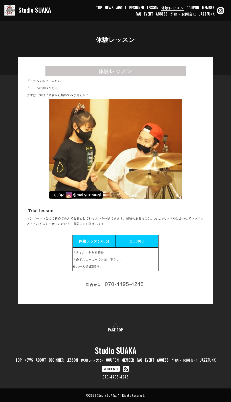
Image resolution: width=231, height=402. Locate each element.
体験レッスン (172, 7)
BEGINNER (136, 7)
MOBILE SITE (111, 369)
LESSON (153, 7)
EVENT (148, 14)
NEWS (109, 7)
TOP (99, 7)
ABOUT (121, 7)
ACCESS (161, 14)
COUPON (192, 7)
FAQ (138, 14)
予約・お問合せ (183, 14)
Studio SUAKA (115, 350)
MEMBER (208, 7)
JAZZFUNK (207, 14)
